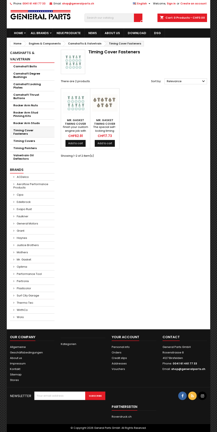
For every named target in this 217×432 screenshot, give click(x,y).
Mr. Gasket (23, 260)
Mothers (22, 252)
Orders (116, 352)
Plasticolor (23, 288)
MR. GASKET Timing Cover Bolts (75, 123)
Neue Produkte (69, 33)
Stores (14, 380)
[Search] (113, 18)
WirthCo (22, 310)
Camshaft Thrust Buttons (26, 96)
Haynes (21, 238)
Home (18, 33)
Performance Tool (29, 274)
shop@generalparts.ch (78, 3)
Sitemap (16, 374)
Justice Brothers (27, 245)
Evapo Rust (24, 209)
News (92, 33)
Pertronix (22, 281)
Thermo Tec (24, 303)
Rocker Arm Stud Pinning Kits (25, 114)
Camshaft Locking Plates (27, 86)
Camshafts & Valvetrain (22, 56)
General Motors (27, 224)
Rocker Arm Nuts (25, 105)
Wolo (20, 317)
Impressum (18, 363)
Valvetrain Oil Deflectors (23, 157)
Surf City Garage (27, 296)
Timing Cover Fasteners (23, 132)
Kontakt (15, 369)
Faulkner (22, 216)
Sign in (171, 3)
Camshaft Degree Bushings (26, 75)
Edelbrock (23, 202)
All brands (40, 33)
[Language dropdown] (142, 3)
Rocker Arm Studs (26, 123)
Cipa (19, 195)
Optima (21, 267)
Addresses (119, 363)
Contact (171, 337)
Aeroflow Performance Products (30, 186)
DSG (157, 33)
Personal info (121, 347)
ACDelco (22, 177)
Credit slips (119, 358)
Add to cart (75, 143)
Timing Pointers (25, 148)
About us (112, 33)
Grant (20, 231)
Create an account (193, 3)
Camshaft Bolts (25, 66)
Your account (125, 337)
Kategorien (68, 344)
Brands (17, 169)
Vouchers (118, 369)
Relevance (186, 81)
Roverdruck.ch (122, 417)
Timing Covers (24, 141)
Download (137, 33)
